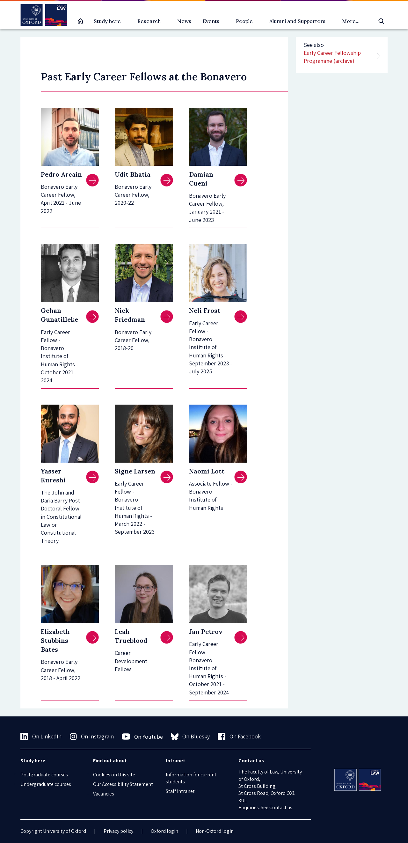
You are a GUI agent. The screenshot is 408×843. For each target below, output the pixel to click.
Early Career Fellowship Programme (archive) (332, 56)
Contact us (280, 807)
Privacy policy (118, 831)
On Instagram (91, 736)
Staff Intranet (180, 791)
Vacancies (103, 793)
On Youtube (142, 736)
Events (211, 21)
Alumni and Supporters (297, 21)
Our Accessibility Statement (123, 784)
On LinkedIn (41, 736)
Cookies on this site (114, 774)
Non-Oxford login (215, 831)
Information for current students (191, 778)
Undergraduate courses (45, 784)
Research (149, 21)
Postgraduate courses (44, 774)
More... (351, 21)
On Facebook (239, 736)
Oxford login (164, 831)
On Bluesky (190, 736)
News (184, 21)
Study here (107, 21)
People (244, 21)
